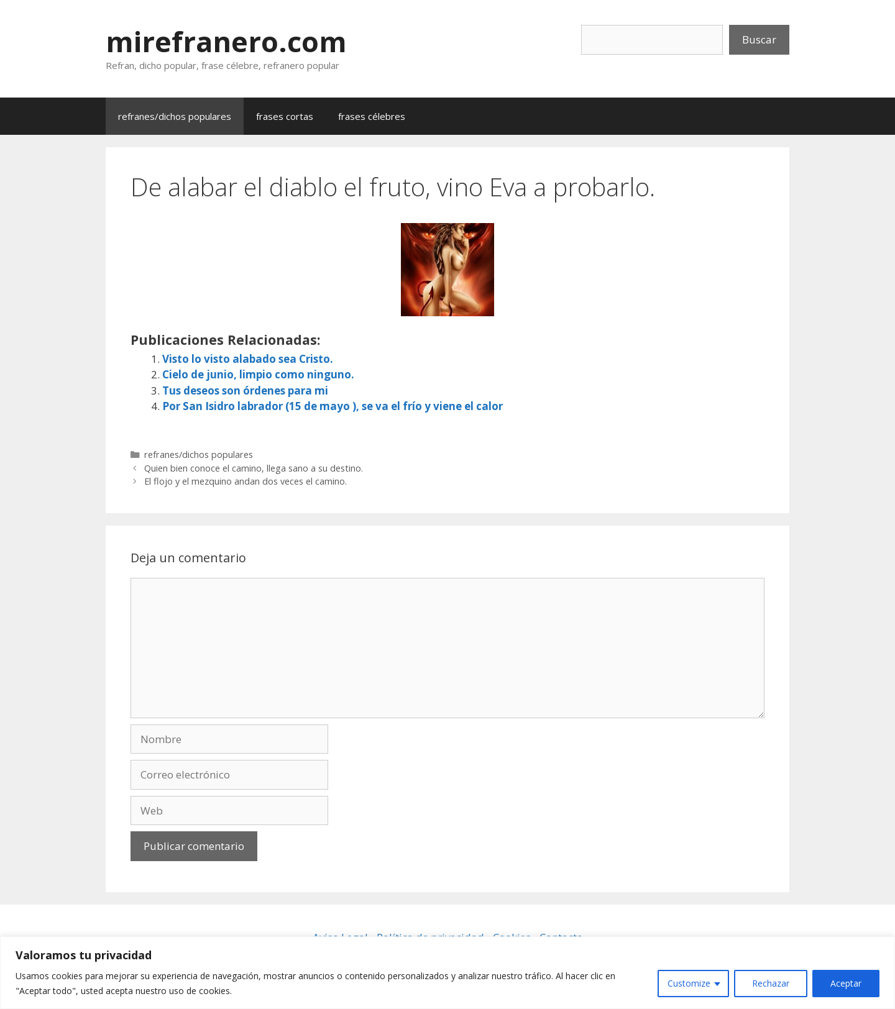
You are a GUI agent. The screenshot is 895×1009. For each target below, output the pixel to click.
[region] (447, 972)
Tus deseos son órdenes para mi (245, 390)
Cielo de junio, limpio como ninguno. (258, 374)
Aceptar (845, 983)
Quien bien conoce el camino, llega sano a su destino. (253, 468)
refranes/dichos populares (174, 116)
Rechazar (770, 983)
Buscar (759, 39)
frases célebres (371, 116)
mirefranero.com (226, 41)
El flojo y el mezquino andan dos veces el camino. (245, 481)
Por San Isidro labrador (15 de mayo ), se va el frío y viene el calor (332, 406)
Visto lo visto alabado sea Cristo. (247, 359)
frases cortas (284, 116)
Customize (689, 983)
